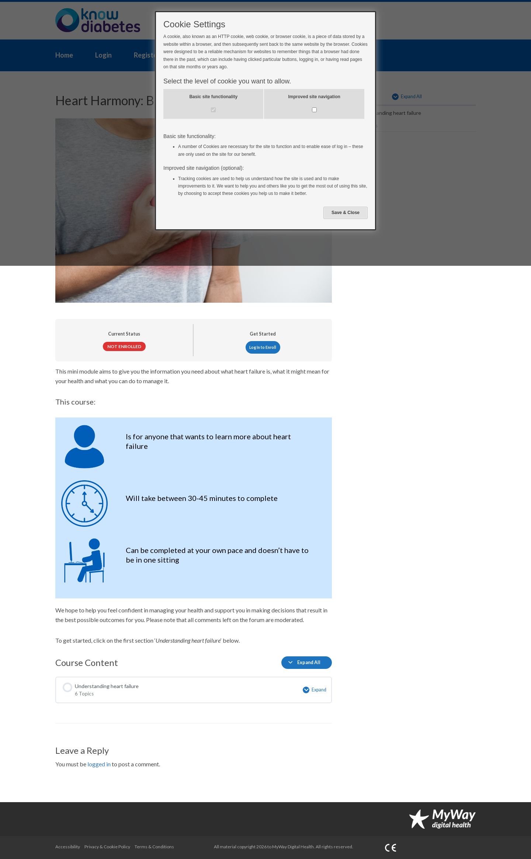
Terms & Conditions (154, 846)
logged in (99, 763)
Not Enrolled (124, 346)
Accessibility (67, 846)
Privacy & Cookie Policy (107, 846)
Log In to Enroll (262, 347)
